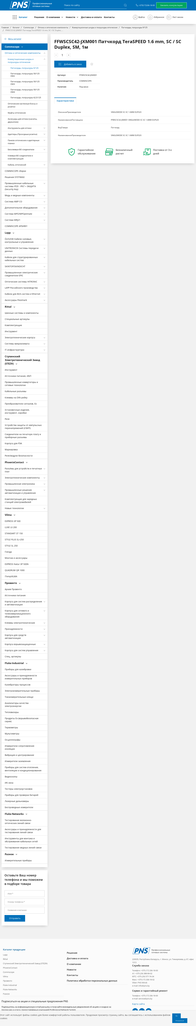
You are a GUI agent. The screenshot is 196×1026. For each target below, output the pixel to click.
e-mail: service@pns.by (142, 998)
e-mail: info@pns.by (141, 985)
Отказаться (180, 1021)
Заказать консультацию (171, 5)
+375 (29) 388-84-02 (143, 973)
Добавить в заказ (72, 64)
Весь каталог (14, 39)
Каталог (23, 17)
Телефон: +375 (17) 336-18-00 (145, 970)
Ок (176, 1016)
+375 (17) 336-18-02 (146, 979)
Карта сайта (138, 1003)
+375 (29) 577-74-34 (145, 976)
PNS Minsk (142, 982)
